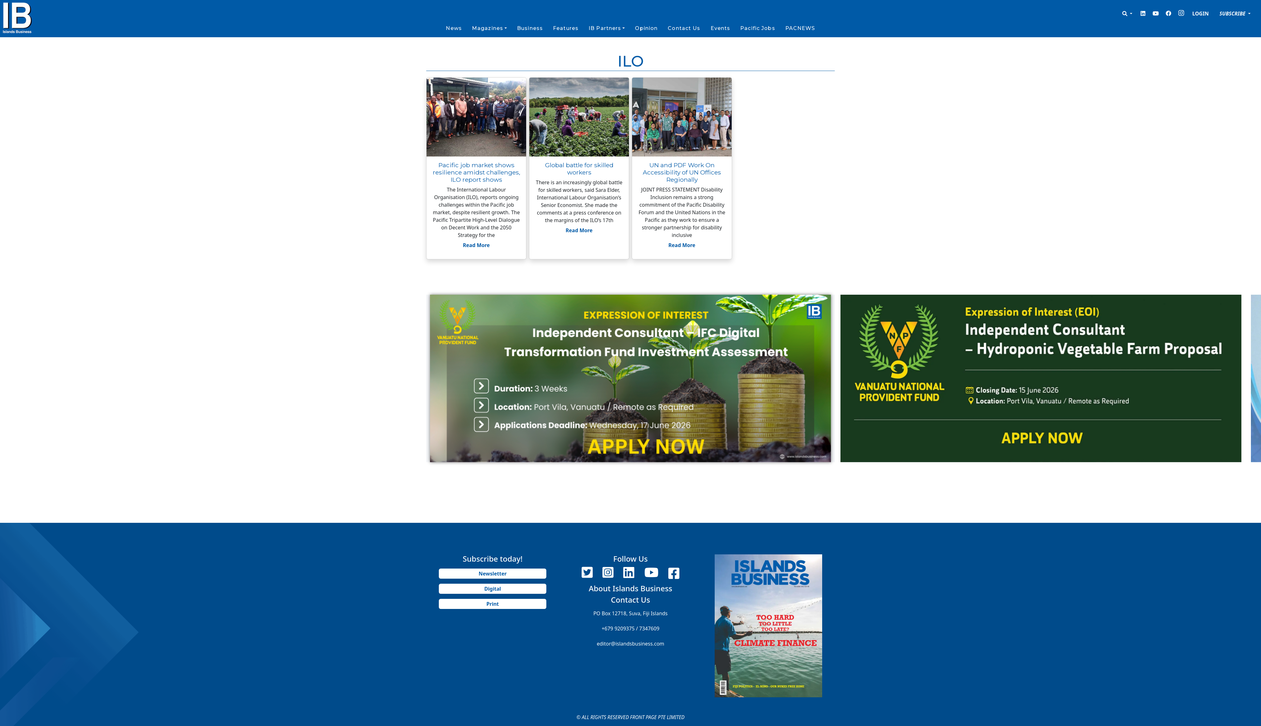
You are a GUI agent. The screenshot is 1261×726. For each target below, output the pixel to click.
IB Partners (605, 28)
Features (565, 28)
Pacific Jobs (757, 28)
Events (720, 28)
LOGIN (1200, 13)
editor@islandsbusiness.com (630, 643)
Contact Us (684, 28)
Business (530, 28)
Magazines (487, 28)
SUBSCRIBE (1233, 13)
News (454, 28)
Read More (476, 245)
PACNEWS (800, 28)
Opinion (646, 28)
